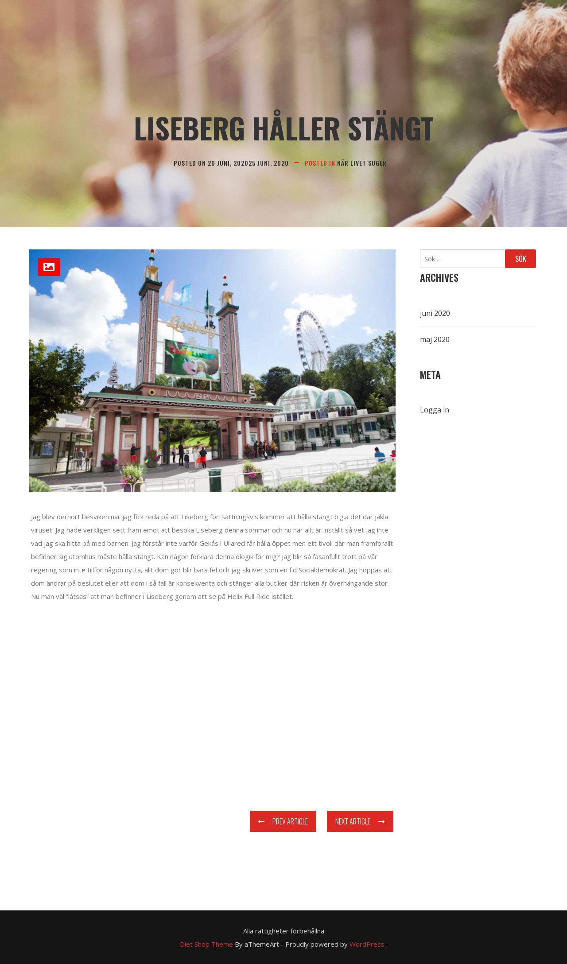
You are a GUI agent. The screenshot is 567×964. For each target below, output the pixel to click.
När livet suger (362, 162)
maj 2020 (435, 339)
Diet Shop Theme (206, 944)
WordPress (367, 944)
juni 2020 (435, 313)
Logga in (434, 410)
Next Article (359, 821)
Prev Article (283, 821)
